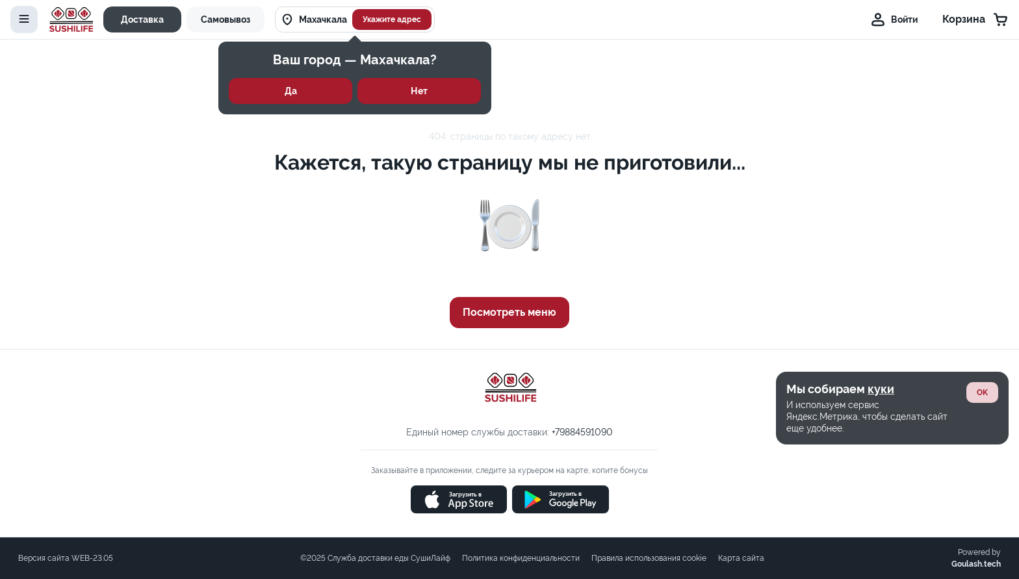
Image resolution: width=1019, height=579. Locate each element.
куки (881, 389)
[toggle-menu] (24, 19)
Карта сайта (741, 558)
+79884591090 (582, 432)
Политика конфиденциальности (521, 558)
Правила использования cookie (648, 558)
